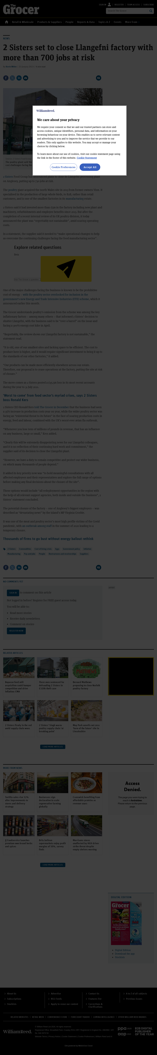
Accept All (90, 167)
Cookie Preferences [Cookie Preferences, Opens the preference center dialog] (63, 167)
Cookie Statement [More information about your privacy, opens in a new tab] (87, 157)
